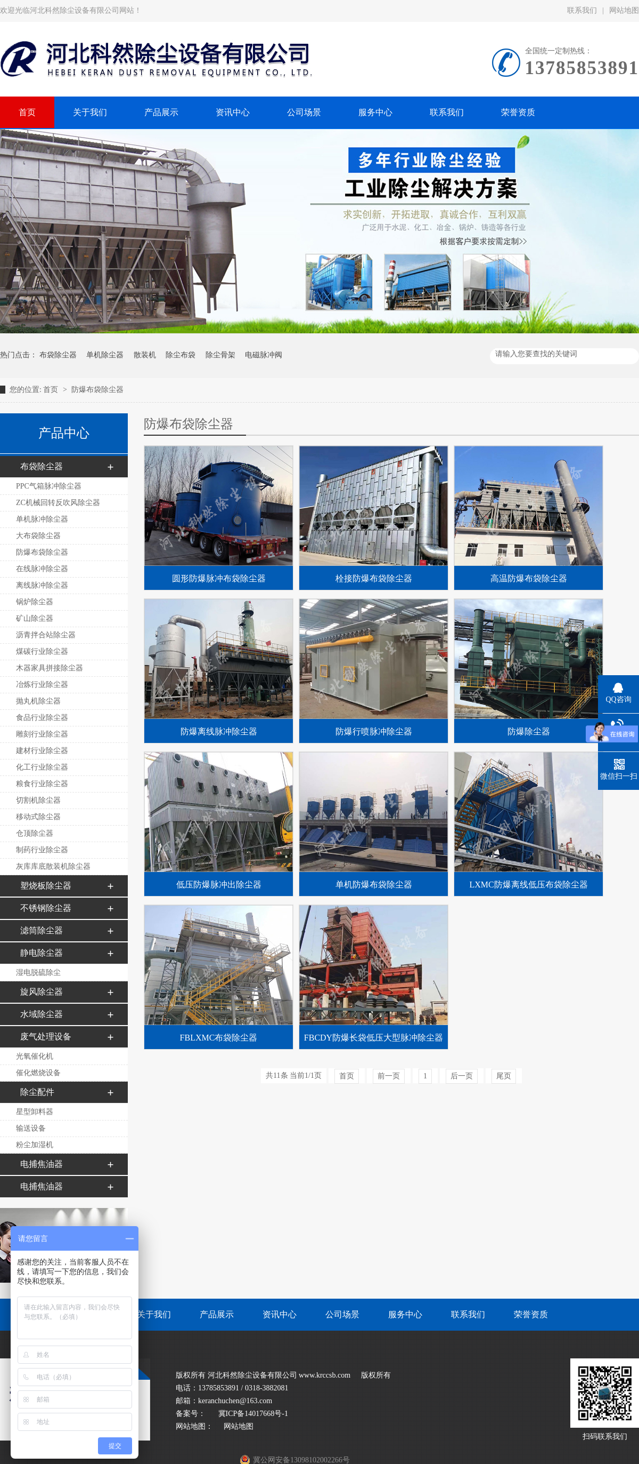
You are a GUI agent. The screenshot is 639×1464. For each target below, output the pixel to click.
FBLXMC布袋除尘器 (219, 1037)
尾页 (503, 1076)
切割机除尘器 (38, 800)
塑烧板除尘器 (45, 885)
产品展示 (217, 1314)
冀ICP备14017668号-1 (252, 1414)
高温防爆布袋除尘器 (528, 578)
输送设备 (31, 1128)
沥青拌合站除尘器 (46, 635)
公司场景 (342, 1314)
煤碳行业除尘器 (42, 651)
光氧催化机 (34, 1056)
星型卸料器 (34, 1112)
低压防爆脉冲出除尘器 (218, 884)
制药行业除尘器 (42, 850)
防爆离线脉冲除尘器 (219, 731)
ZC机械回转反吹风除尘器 (58, 503)
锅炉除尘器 (34, 602)
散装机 (145, 355)
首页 (51, 390)
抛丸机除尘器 (38, 701)
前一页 (389, 1076)
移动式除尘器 (38, 817)
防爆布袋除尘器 (97, 390)
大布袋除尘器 (38, 536)
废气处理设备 (45, 1036)
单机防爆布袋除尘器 (373, 884)
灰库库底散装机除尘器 (53, 866)
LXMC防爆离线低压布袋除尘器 (528, 884)
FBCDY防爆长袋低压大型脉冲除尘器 (373, 1037)
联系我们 (582, 10)
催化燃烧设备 (38, 1073)
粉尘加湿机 (34, 1145)
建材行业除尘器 (42, 751)
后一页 (461, 1076)
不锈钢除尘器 (45, 908)
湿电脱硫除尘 (38, 973)
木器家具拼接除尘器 (49, 668)
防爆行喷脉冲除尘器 (373, 731)
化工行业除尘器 (42, 767)
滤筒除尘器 (41, 930)
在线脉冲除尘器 (42, 569)
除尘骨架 (220, 355)
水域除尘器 (41, 1014)
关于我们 (154, 1314)
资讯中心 (280, 1314)
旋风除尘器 (41, 991)
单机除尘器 (105, 355)
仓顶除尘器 (34, 833)
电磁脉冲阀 (263, 355)
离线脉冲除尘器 (42, 585)
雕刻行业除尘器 (42, 734)
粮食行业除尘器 (42, 784)
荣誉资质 (531, 1314)
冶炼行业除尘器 (42, 685)
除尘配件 (37, 1092)
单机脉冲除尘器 (42, 519)
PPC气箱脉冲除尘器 (48, 486)
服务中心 (405, 1314)
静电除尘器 (41, 952)
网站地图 (238, 1426)
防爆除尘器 (528, 731)
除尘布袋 (180, 355)
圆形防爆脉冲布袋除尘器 (219, 578)
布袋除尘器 (58, 355)
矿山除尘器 (34, 618)
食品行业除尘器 (42, 718)
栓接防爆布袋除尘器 (373, 578)
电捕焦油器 (41, 1164)
